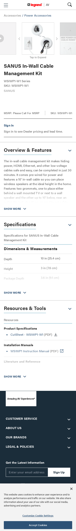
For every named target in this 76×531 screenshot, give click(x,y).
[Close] (71, 489)
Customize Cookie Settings (37, 515)
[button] (6, 5)
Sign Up (59, 472)
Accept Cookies (38, 525)
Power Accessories (37, 15)
